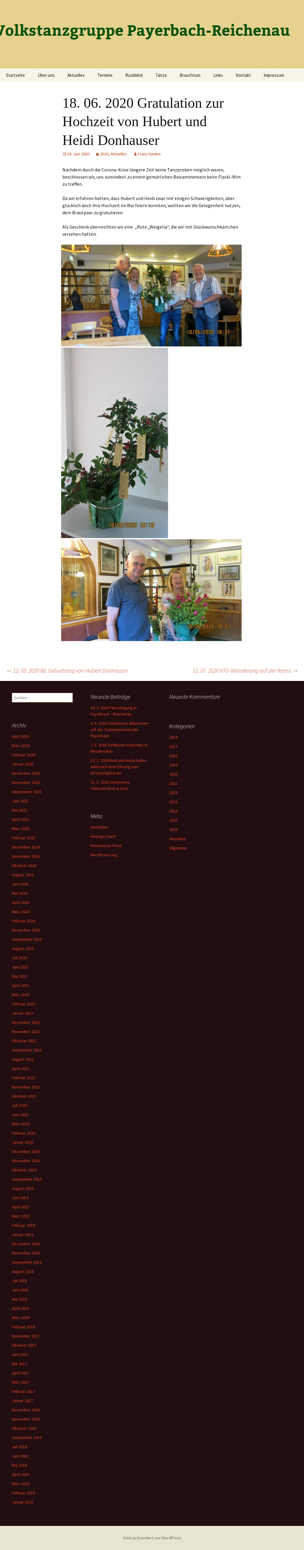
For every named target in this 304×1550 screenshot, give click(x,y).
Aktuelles (76, 75)
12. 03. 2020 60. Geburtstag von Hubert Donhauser (67, 670)
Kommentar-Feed (106, 845)
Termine (105, 75)
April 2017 (20, 1373)
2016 (173, 737)
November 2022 (26, 1031)
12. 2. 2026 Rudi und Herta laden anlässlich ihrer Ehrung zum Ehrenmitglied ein (118, 767)
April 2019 (20, 1207)
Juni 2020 (20, 1114)
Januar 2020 (22, 1142)
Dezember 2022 (26, 1022)
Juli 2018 (19, 1280)
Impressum (274, 75)
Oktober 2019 (24, 1170)
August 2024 (23, 874)
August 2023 (23, 948)
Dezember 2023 (26, 930)
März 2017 (21, 1382)
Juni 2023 (20, 967)
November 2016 (26, 1419)
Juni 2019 (20, 1197)
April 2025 (20, 819)
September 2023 (27, 939)
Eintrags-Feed (103, 836)
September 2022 (27, 1050)
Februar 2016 (23, 1493)
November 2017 (26, 1336)
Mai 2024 (19, 893)
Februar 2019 (23, 1225)
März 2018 (21, 1317)
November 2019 (26, 1160)
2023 (173, 801)
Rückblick (134, 75)
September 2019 (27, 1179)
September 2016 (27, 1437)
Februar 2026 (23, 754)
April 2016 (20, 1474)
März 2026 (21, 745)
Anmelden (99, 827)
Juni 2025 (20, 801)
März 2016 (21, 1483)
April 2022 (20, 1068)
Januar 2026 (22, 764)
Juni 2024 (20, 884)
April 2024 (20, 902)
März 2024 (21, 911)
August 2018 (23, 1271)
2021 (173, 783)
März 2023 (21, 994)
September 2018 (27, 1262)
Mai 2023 (19, 976)
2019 (173, 765)
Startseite (15, 75)
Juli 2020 (19, 1105)
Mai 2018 (19, 1299)
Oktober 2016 (24, 1428)
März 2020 (21, 1123)
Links (218, 75)
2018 (173, 755)
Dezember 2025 (26, 773)
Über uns (46, 75)
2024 (173, 811)
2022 (173, 792)
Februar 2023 (23, 1004)
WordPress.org (104, 854)
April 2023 (20, 985)
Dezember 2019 (26, 1151)
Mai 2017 (19, 1363)
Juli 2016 (19, 1446)
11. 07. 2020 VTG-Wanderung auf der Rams (245, 670)
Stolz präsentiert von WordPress (152, 1537)
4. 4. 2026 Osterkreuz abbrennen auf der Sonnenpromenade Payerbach (119, 729)
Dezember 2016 (26, 1409)
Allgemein (178, 848)
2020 (104, 154)
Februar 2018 (23, 1326)
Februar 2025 (23, 837)
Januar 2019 (22, 1234)
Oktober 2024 (24, 865)
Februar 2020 (23, 1133)
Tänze (161, 75)
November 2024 (26, 856)
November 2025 (26, 782)
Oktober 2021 (24, 1096)
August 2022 (23, 1059)
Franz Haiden (149, 154)
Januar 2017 (22, 1400)
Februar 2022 (23, 1077)
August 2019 (23, 1188)
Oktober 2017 (24, 1345)
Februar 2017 (23, 1391)
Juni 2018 (20, 1290)
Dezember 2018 (26, 1243)
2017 (173, 746)
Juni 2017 (20, 1354)
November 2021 (26, 1087)
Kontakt (243, 75)
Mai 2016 (19, 1465)
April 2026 (20, 736)
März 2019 (21, 1216)
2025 (173, 820)
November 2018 (26, 1253)
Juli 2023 (19, 957)
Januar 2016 (22, 1502)
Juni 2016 (20, 1456)
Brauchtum (190, 75)
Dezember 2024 (26, 847)
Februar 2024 (23, 921)
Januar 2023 (22, 1013)
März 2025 (21, 828)
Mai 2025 (19, 810)
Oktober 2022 (24, 1040)
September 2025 (27, 791)
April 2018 (20, 1308)
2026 (173, 829)
